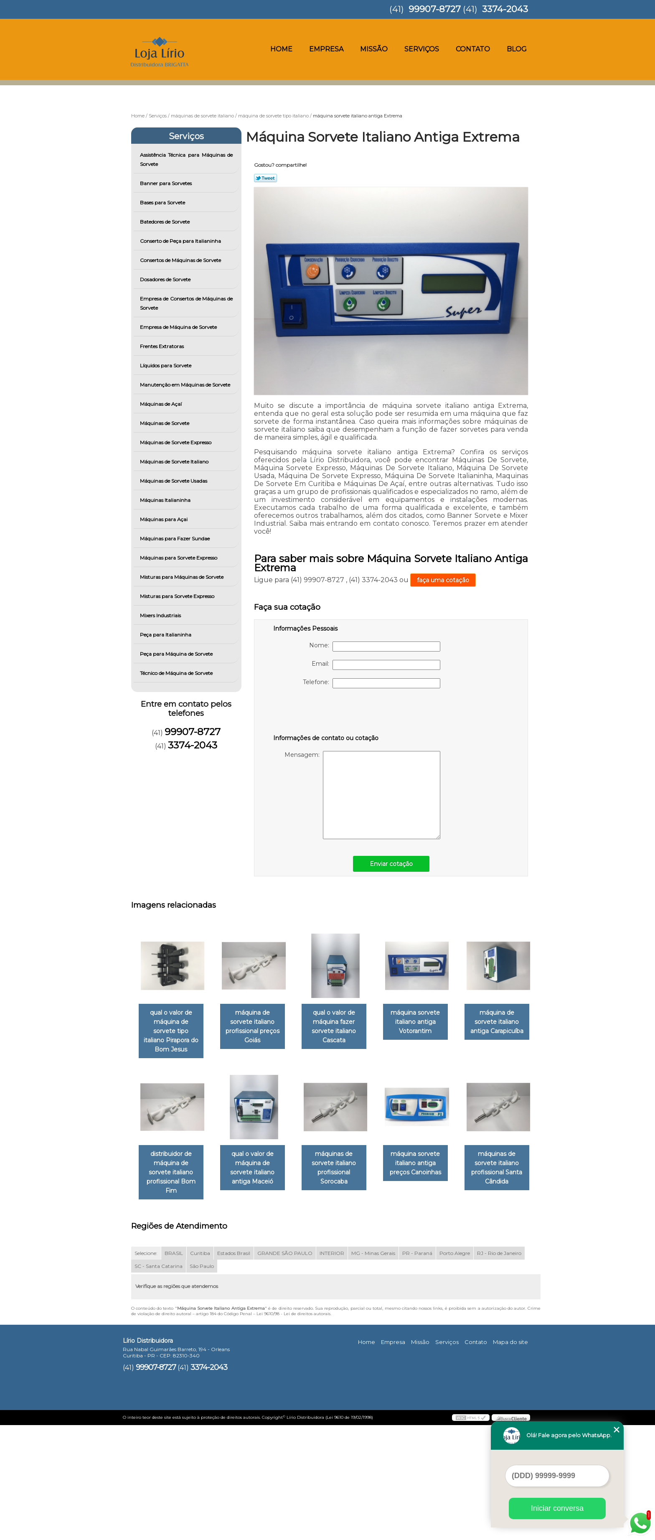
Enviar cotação (391, 864)
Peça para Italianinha (166, 634)
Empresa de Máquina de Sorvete (179, 327)
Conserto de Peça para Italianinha (181, 241)
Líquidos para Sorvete (166, 365)
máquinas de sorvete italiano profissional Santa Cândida (257, 1291)
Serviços (421, 49)
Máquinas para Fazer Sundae (175, 538)
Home (281, 49)
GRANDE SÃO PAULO (284, 1367)
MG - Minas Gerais (373, 1367)
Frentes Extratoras (162, 346)
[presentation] (326, 713)
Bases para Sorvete (163, 202)
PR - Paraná (417, 1367)
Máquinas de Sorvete (165, 423)
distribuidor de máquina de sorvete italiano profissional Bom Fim (257, 1159)
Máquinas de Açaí (161, 404)
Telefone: (371, 683)
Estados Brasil (233, 1367)
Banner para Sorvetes (166, 183)
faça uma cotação (443, 580)
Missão (374, 49)
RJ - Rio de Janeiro (499, 1367)
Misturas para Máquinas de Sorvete (182, 577)
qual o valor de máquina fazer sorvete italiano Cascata (342, 1026)
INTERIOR (332, 1367)
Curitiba (200, 1367)
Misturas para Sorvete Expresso (178, 596)
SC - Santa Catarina (159, 1380)
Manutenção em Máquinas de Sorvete (185, 385)
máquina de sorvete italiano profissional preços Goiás (257, 1022)
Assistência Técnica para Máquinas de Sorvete (186, 159)
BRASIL (174, 1367)
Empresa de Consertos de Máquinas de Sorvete (186, 303)
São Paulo (202, 1380)
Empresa (326, 49)
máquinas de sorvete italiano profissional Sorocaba (427, 1159)
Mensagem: (362, 795)
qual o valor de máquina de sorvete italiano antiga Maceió (342, 1159)
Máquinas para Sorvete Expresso (179, 558)
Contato (473, 49)
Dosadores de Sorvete (166, 279)
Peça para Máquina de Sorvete (177, 654)
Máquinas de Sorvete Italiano (175, 461)
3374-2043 (505, 9)
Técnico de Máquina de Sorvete (177, 673)
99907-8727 (435, 9)
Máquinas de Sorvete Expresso (176, 442)
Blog (517, 49)
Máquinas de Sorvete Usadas (174, 481)
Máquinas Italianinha (166, 500)
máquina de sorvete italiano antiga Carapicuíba (172, 1155)
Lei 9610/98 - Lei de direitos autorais (293, 1428)
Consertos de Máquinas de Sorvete (181, 260)
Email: (376, 665)
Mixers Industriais (161, 615)
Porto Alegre (454, 1367)
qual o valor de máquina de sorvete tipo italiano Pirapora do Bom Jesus (172, 1026)
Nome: (374, 646)
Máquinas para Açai (164, 519)
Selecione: (146, 1367)
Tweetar (265, 178)
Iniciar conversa (557, 1508)
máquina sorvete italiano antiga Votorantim (427, 1022)
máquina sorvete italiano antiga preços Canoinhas (172, 1287)
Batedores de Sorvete (165, 222)
